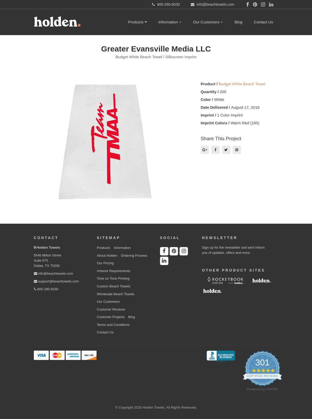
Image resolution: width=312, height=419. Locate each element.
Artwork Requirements (113, 271)
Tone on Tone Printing (113, 278)
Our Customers (208, 22)
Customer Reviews (111, 309)
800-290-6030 (46, 289)
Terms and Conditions (113, 325)
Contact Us (263, 22)
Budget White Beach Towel (242, 84)
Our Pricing (105, 263)
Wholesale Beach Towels (115, 294)
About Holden (107, 255)
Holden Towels (48, 247)
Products (137, 22)
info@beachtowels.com (53, 273)
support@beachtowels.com (56, 281)
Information (170, 22)
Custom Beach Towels (113, 286)
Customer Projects (111, 317)
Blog (238, 22)
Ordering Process (134, 255)
